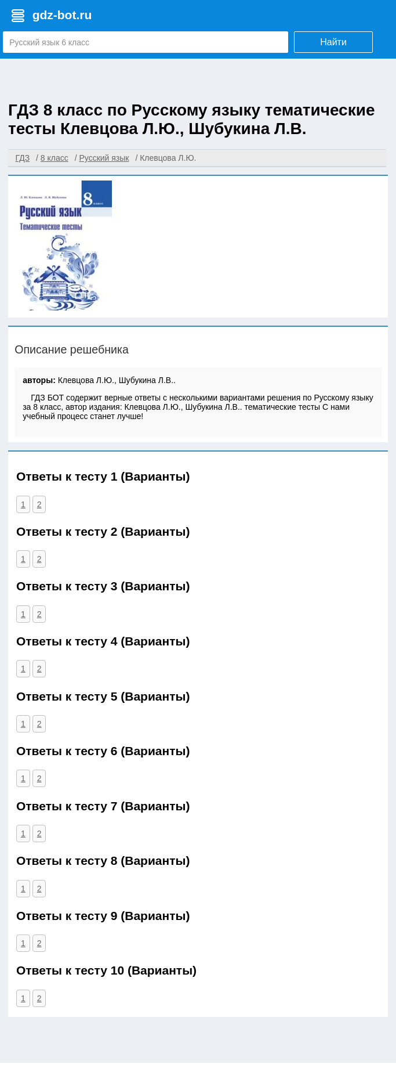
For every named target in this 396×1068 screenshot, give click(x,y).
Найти (333, 42)
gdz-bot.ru (62, 14)
